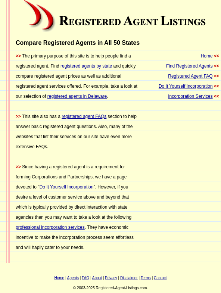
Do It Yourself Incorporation (67, 187)
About (97, 278)
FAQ (85, 278)
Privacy (111, 278)
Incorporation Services (190, 96)
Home (207, 56)
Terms (146, 278)
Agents (73, 278)
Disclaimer (129, 278)
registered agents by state (86, 66)
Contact (160, 278)
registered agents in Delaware (77, 96)
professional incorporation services (50, 227)
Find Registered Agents (189, 66)
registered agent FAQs (84, 116)
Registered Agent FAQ (190, 76)
